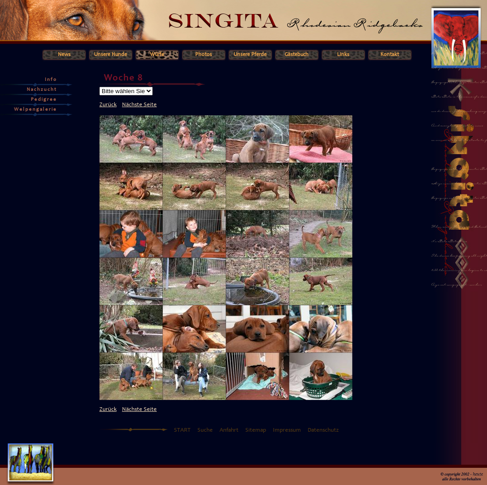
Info (51, 79)
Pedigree (44, 99)
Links (343, 54)
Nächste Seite (139, 105)
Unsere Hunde (110, 54)
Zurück (108, 105)
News (64, 54)
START (182, 430)
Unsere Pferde (250, 54)
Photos (203, 54)
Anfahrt (229, 430)
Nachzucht (42, 89)
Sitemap (255, 430)
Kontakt (389, 54)
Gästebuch (297, 54)
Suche (205, 430)
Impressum (287, 430)
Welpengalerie (35, 109)
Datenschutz (323, 430)
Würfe (157, 54)
